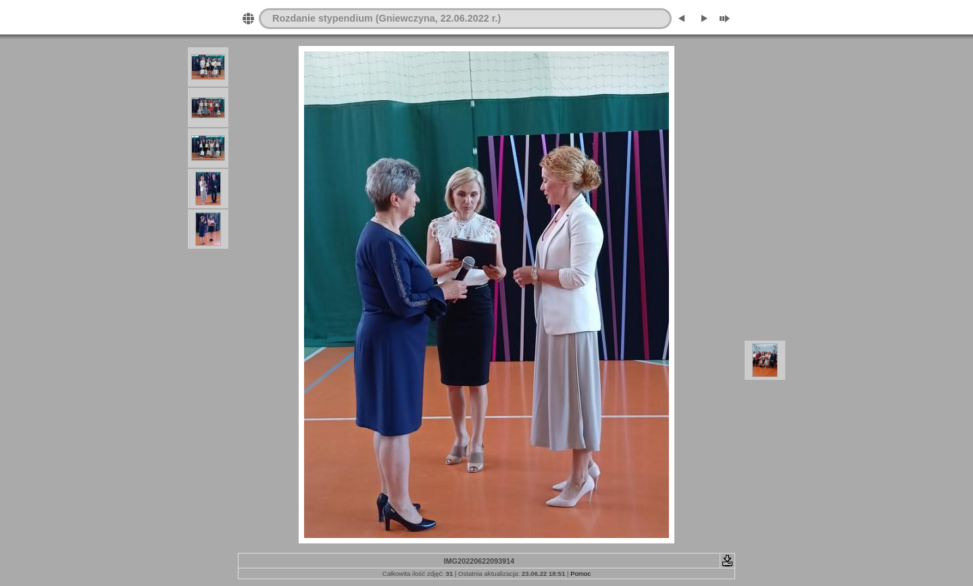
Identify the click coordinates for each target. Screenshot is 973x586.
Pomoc (580, 573)
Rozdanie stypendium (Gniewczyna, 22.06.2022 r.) (386, 18)
